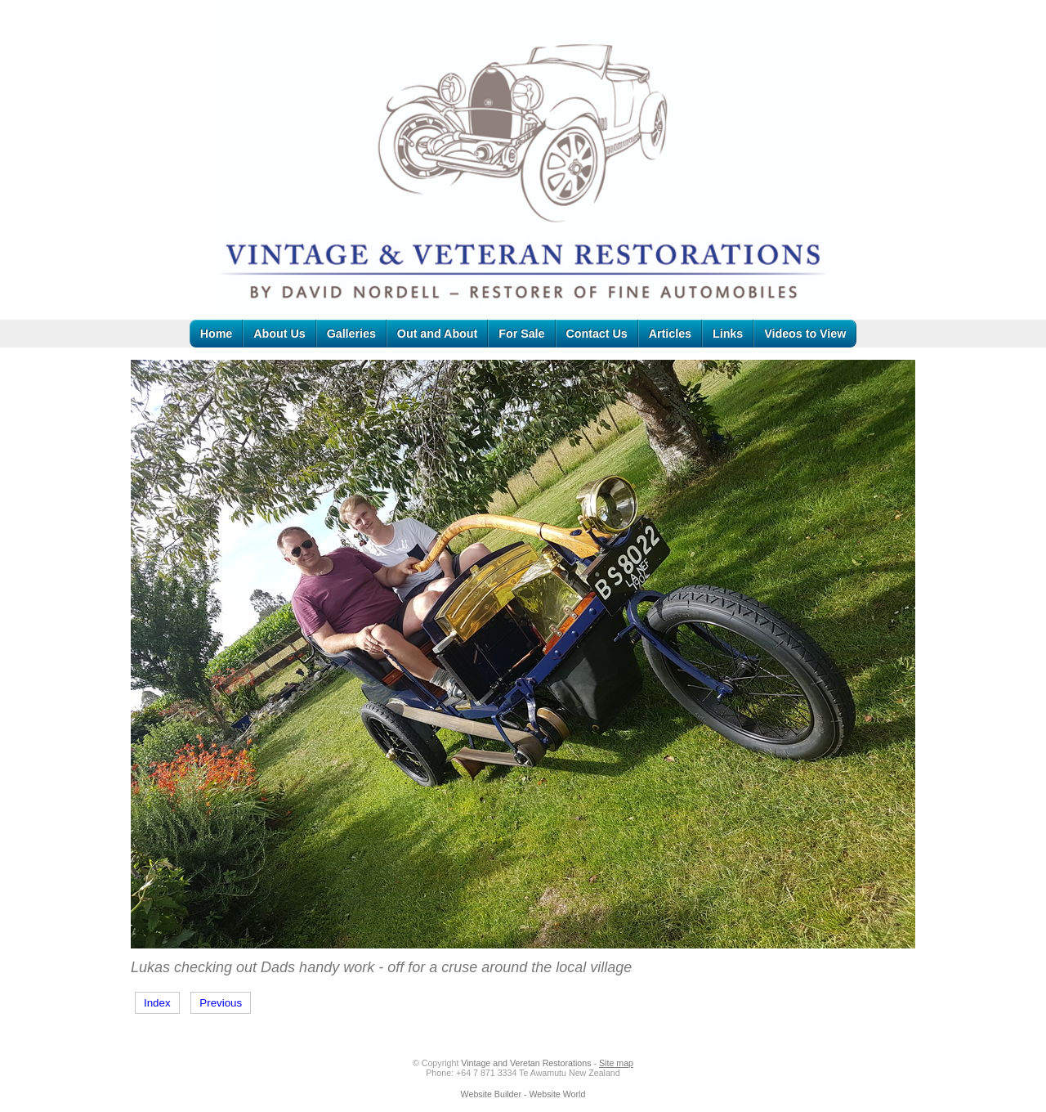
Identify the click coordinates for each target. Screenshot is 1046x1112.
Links (728, 333)
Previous (220, 1003)
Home (216, 333)
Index (157, 1003)
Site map (616, 1063)
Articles (670, 333)
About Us (279, 333)
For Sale (521, 333)
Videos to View (805, 333)
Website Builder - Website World (523, 1094)
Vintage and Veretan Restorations (526, 1063)
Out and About (437, 333)
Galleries (351, 333)
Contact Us (597, 333)
